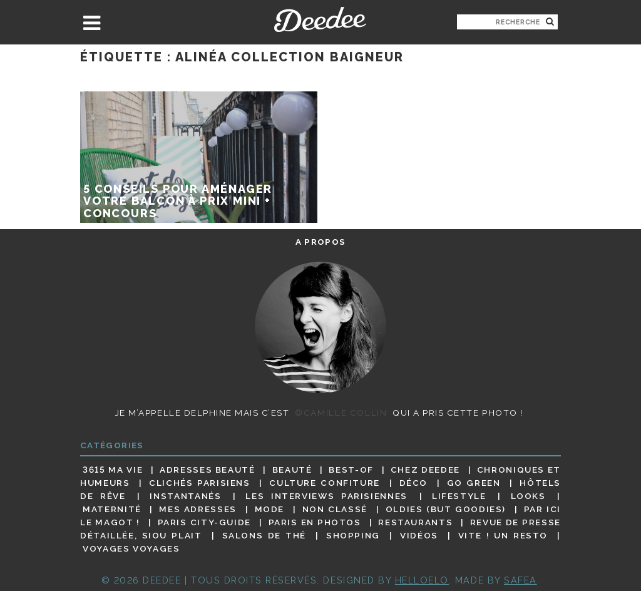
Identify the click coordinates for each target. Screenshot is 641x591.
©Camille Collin (341, 413)
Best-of (351, 470)
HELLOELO (422, 580)
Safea (520, 580)
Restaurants (415, 522)
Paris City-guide (204, 522)
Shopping (353, 535)
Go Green (474, 483)
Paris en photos (315, 522)
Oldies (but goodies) (446, 509)
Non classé (334, 509)
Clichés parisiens (199, 483)
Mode (270, 509)
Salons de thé (264, 535)
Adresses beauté (207, 470)
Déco (413, 483)
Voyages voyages (131, 549)
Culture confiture (324, 483)
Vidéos (419, 535)
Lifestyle (459, 496)
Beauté (292, 470)
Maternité (112, 509)
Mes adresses (198, 509)
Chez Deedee (425, 470)
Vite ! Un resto (503, 535)
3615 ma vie (113, 470)
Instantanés (185, 496)
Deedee (320, 19)
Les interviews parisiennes (326, 496)
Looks (528, 496)
